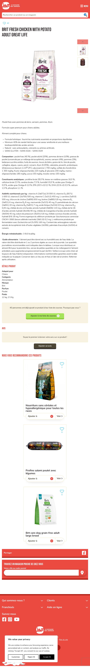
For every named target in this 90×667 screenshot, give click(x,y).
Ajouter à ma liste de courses (45, 316)
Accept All (47, 657)
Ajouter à (37, 417)
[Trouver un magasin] (82, 574)
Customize (16, 657)
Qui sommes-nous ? (13, 601)
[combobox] (45, 14)
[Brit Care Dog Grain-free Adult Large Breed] (45, 515)
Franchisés (8, 608)
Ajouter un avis (45, 347)
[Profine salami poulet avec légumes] (45, 452)
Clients (51, 601)
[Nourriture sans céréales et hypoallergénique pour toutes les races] (45, 389)
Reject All (31, 657)
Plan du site (63, 641)
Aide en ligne (54, 608)
